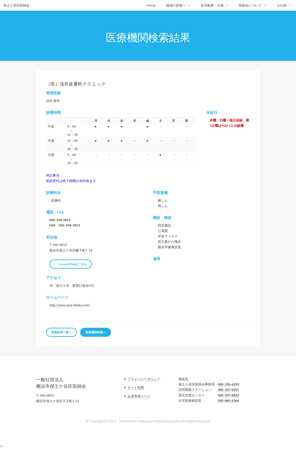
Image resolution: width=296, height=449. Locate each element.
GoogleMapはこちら (73, 264)
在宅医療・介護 (212, 5)
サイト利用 (135, 387)
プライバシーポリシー (143, 379)
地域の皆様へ (176, 5)
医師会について (250, 5)
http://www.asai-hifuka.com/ (69, 305)
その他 (282, 5)
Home (151, 5)
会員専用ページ (138, 396)
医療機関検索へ (96, 332)
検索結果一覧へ (61, 332)
